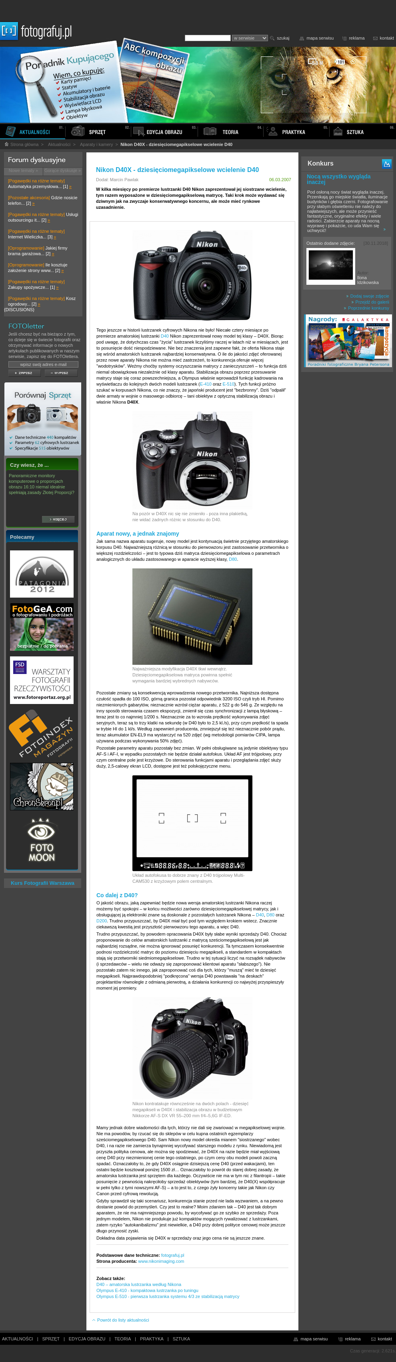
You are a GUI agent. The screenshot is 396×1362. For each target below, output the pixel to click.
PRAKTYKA (152, 1338)
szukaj (283, 38)
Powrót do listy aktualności (120, 1320)
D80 (233, 559)
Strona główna (21, 144)
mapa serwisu (320, 38)
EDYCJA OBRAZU (87, 1338)
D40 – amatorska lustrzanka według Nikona (138, 1284)
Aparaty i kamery (96, 144)
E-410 (206, 384)
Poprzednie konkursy (366, 308)
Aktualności (59, 144)
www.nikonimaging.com (161, 1261)
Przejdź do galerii (370, 302)
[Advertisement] (347, 502)
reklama (356, 38)
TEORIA (122, 1338)
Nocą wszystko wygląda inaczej (339, 179)
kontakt (387, 38)
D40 (165, 336)
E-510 (228, 384)
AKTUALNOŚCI (17, 1338)
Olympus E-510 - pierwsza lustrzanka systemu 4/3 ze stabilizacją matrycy (168, 1296)
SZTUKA (181, 1338)
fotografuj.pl (172, 1255)
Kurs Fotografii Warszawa (42, 883)
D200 (101, 920)
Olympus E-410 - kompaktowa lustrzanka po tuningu (147, 1290)
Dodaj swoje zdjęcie (367, 296)
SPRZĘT (51, 1338)
